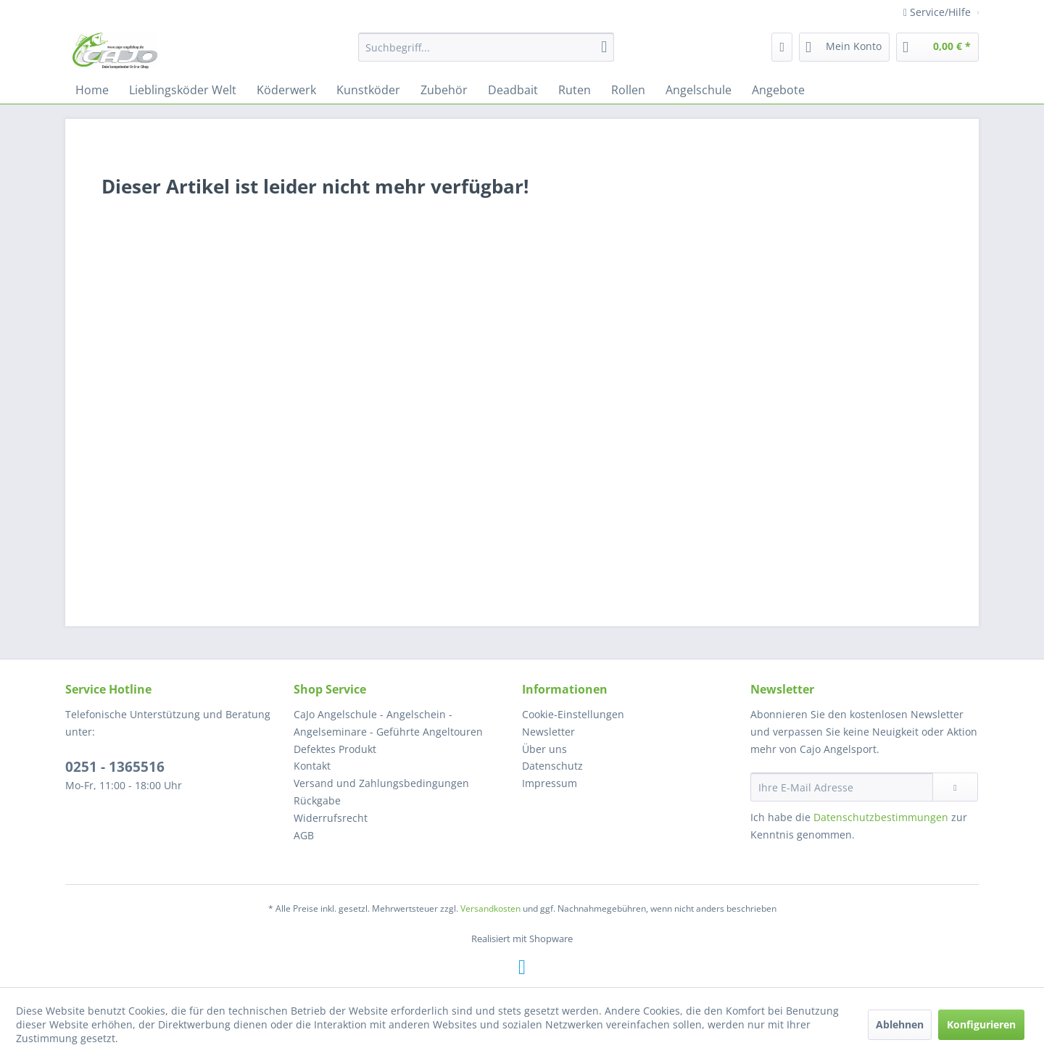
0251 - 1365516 (115, 766)
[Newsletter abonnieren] (955, 787)
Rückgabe (317, 800)
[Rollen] (628, 90)
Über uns (544, 749)
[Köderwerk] (286, 90)
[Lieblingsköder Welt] (182, 90)
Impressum (549, 783)
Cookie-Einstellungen (573, 714)
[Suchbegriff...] (486, 47)
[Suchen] (604, 47)
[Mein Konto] (844, 47)
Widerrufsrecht (331, 818)
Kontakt (312, 766)
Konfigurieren (981, 1024)
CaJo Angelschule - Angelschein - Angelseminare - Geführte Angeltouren (388, 722)
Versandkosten (490, 908)
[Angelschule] (698, 90)
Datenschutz (552, 766)
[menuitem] (486, 47)
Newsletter (548, 731)
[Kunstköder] (368, 90)
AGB (304, 835)
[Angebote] (778, 90)
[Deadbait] (513, 90)
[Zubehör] (444, 90)
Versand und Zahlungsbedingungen (381, 783)
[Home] (92, 90)
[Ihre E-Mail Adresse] (841, 787)
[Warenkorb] (937, 47)
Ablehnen (900, 1024)
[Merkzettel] (781, 47)
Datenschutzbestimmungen (880, 817)
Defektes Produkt (335, 749)
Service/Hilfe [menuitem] (938, 12)
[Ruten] (574, 90)
